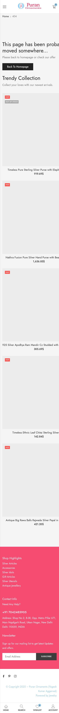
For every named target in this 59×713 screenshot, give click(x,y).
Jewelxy (53, 695)
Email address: (19, 656)
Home (5, 16)
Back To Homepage (17, 67)
